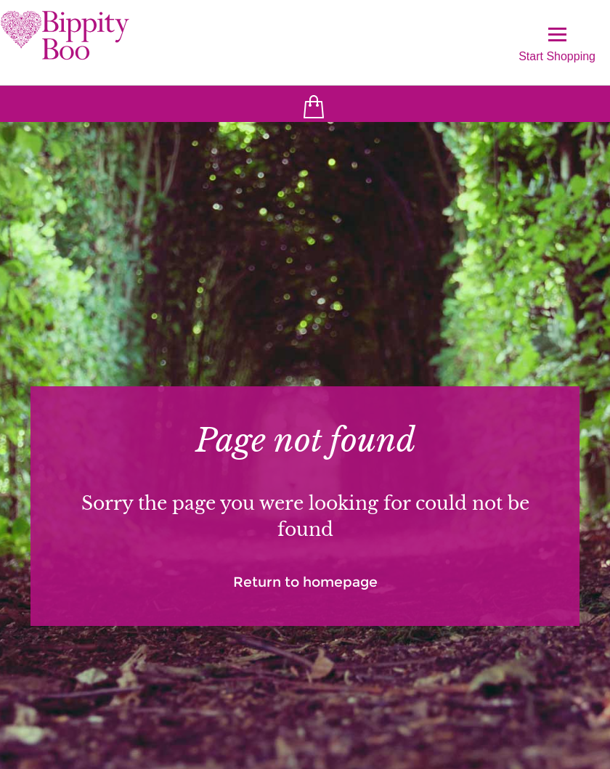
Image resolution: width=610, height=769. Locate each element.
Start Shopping (556, 44)
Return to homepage (305, 582)
